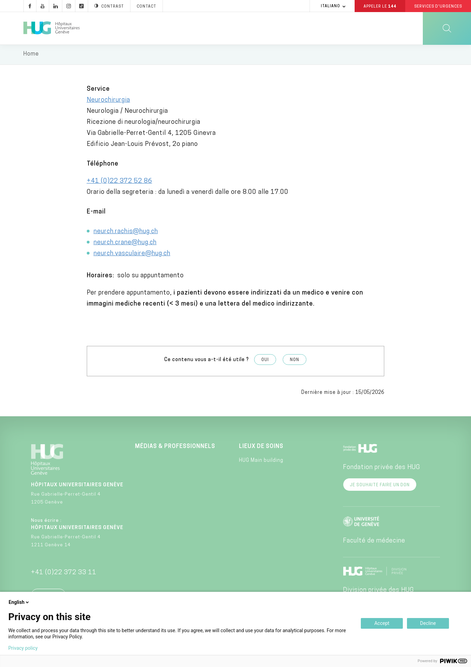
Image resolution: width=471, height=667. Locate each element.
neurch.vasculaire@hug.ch (132, 254)
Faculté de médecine (374, 541)
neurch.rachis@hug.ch (126, 232)
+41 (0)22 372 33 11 (63, 573)
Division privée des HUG (378, 591)
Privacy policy (23, 648)
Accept (381, 623)
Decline (428, 623)
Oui (265, 361)
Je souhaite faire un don (380, 486)
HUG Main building (261, 461)
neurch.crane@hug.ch (125, 243)
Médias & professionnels (175, 447)
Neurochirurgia (108, 101)
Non (294, 361)
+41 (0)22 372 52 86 (119, 182)
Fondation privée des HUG (381, 468)
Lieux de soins (261, 447)
